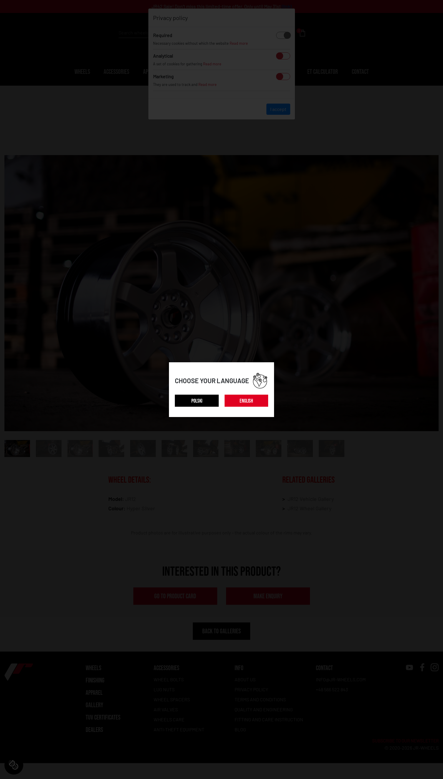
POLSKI (196, 401)
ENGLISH (246, 401)
